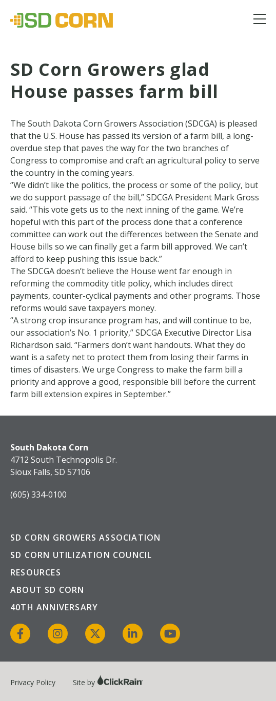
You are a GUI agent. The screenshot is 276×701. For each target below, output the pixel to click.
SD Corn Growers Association (85, 537)
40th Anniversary (54, 607)
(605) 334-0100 (38, 494)
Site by (108, 682)
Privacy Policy (32, 682)
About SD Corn (47, 589)
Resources (35, 572)
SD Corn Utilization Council (81, 555)
